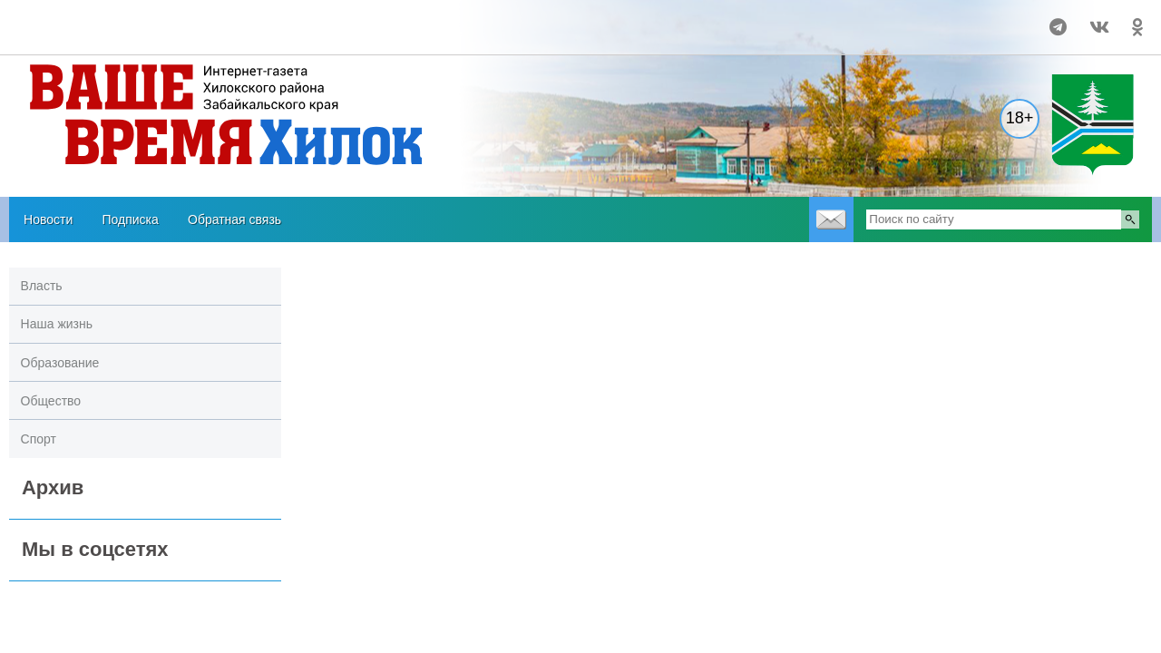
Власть (42, 285)
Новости (48, 219)
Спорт (38, 439)
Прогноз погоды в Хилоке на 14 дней (119, 19)
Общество (51, 401)
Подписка (130, 219)
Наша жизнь (57, 324)
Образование (60, 363)
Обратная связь (234, 219)
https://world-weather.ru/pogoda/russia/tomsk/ (119, 35)
